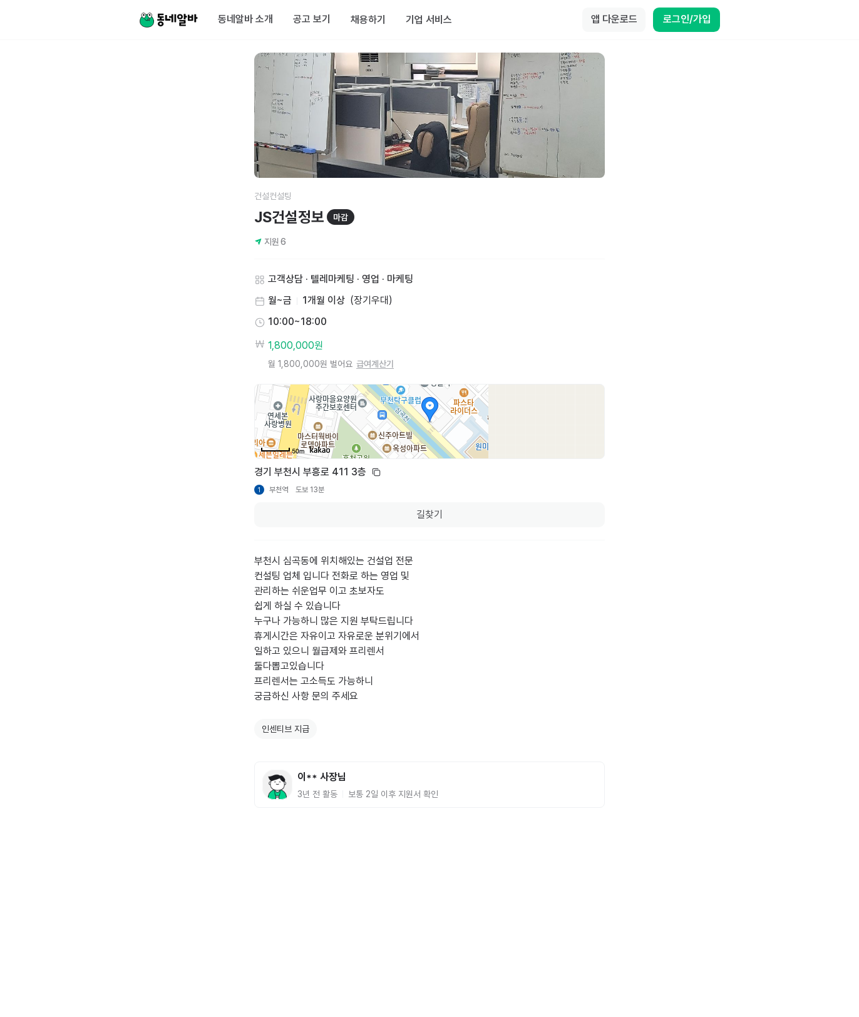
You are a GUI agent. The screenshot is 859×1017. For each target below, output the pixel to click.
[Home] (168, 20)
